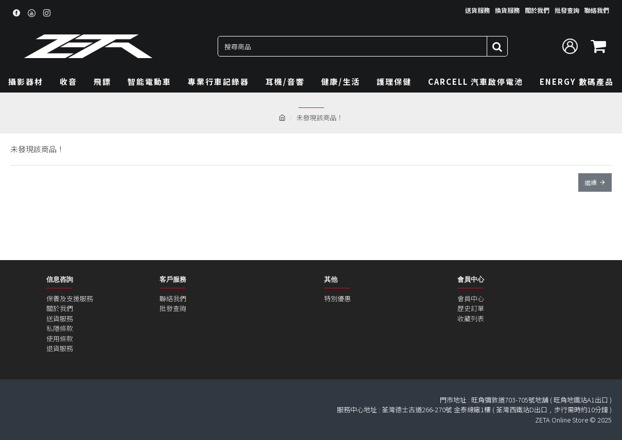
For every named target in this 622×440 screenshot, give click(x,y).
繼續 (590, 182)
